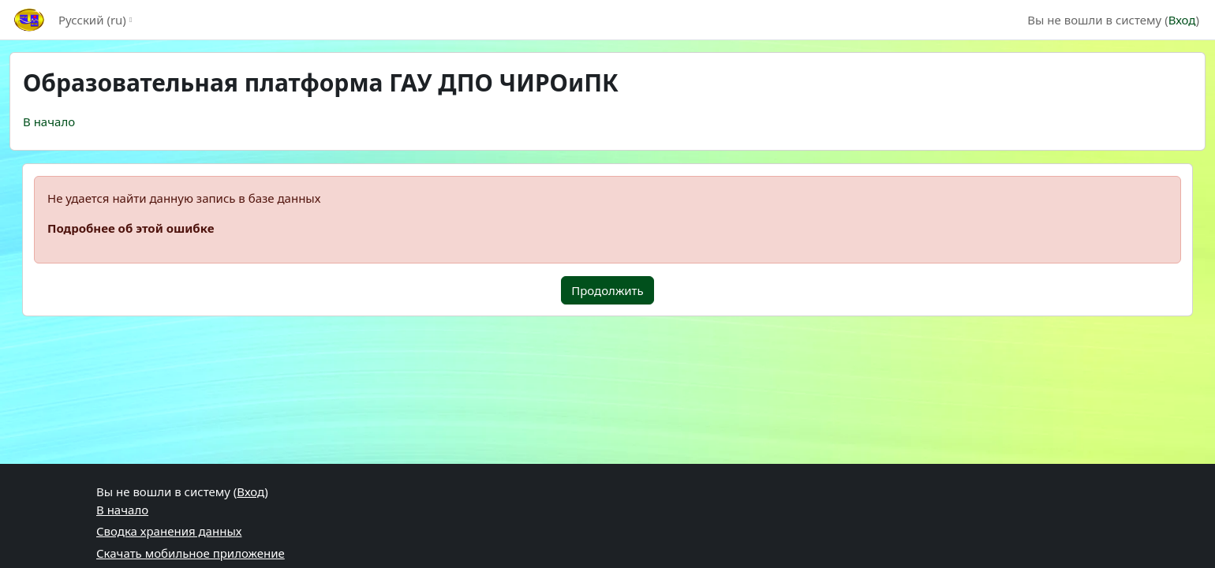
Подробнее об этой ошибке (130, 228)
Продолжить (607, 290)
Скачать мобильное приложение (190, 553)
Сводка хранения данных (168, 531)
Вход (1182, 20)
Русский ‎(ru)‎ (92, 20)
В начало (49, 121)
